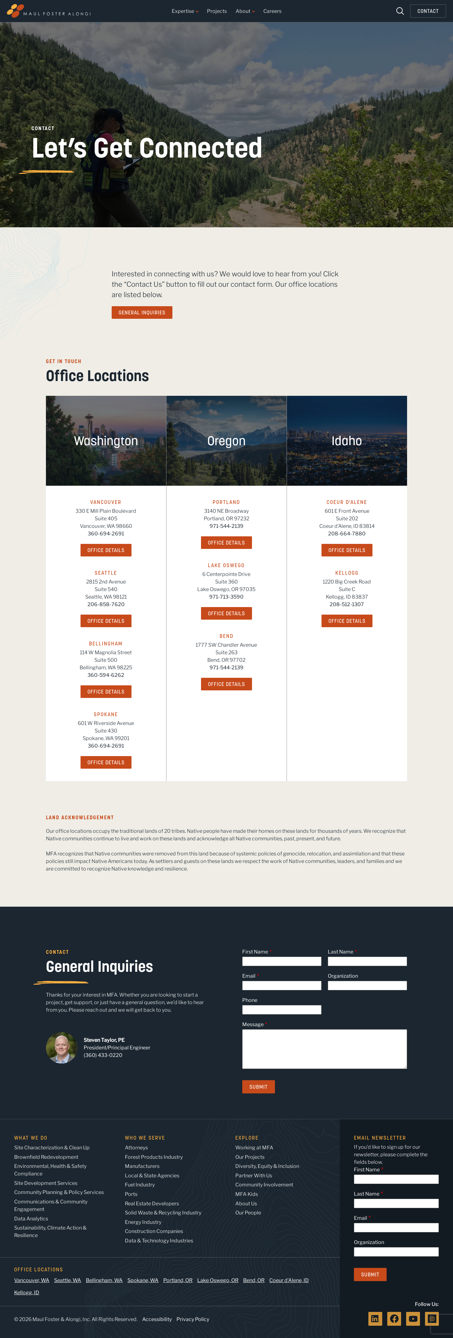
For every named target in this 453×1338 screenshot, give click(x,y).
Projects (217, 11)
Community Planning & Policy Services (59, 1192)
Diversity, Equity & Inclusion (267, 1166)
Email (248, 976)
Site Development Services (45, 1183)
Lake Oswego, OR (217, 1280)
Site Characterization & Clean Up (52, 1148)
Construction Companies (154, 1231)
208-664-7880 (347, 534)
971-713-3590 (226, 597)
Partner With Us (253, 1176)
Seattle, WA (67, 1280)
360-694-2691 (106, 534)
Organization (343, 976)
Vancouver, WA (31, 1280)
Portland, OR (178, 1280)
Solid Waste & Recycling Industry (163, 1213)
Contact (428, 11)
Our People (248, 1213)
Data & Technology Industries (159, 1241)
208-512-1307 (347, 604)
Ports (131, 1194)
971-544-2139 (226, 526)
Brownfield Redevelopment (46, 1157)
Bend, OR (254, 1280)
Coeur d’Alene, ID (289, 1280)
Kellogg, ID (26, 1293)
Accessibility (157, 1319)
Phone (249, 1000)
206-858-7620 (106, 604)
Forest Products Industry (154, 1157)
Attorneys (136, 1148)
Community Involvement (264, 1185)
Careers (272, 11)
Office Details (106, 550)
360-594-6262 (105, 675)
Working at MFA (254, 1148)
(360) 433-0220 (103, 1055)
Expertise (185, 11)
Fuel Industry (140, 1185)
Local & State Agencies (152, 1176)
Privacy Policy (192, 1319)
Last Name (340, 952)
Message (253, 1024)
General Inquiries (142, 312)
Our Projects (250, 1157)
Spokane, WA (143, 1280)
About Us (246, 1204)
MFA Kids (246, 1194)
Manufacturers (142, 1166)
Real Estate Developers (152, 1204)
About (245, 11)
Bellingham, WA (104, 1280)
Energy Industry (143, 1222)
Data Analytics (31, 1219)
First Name (255, 952)
